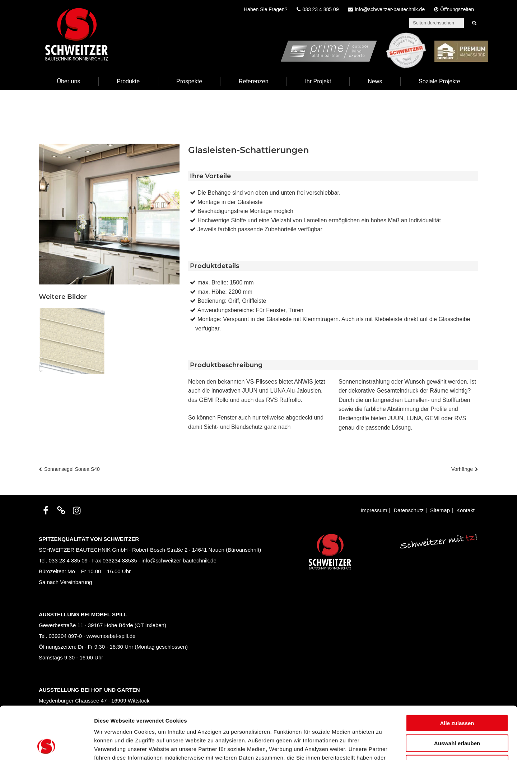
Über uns (68, 81)
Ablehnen (457, 714)
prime (370, 37)
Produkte (128, 81)
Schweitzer (419, 37)
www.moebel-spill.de (111, 636)
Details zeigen (382, 746)
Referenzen (254, 81)
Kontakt (465, 510)
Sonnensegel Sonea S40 (72, 469)
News (375, 81)
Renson (478, 37)
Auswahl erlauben (457, 694)
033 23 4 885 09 (68, 560)
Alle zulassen (457, 674)
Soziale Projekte (439, 81)
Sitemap (440, 510)
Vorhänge (462, 469)
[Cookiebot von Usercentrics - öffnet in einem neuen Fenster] (46, 746)
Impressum (373, 510)
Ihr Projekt (318, 81)
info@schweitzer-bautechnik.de (178, 560)
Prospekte (189, 81)
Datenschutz (409, 510)
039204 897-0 (65, 636)
